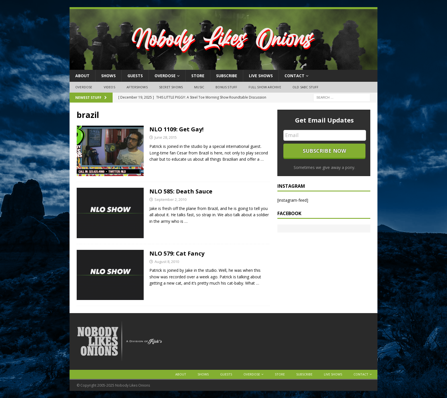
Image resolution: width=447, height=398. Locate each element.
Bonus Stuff (226, 87)
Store (197, 75)
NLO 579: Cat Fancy (176, 253)
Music (199, 87)
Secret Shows (171, 87)
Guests (135, 75)
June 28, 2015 (166, 137)
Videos (109, 87)
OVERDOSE (165, 75)
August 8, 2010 (167, 261)
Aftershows (137, 87)
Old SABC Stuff (305, 87)
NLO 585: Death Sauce (180, 191)
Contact (294, 75)
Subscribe (226, 75)
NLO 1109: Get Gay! (176, 129)
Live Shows (261, 75)
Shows (108, 75)
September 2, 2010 (170, 199)
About (82, 75)
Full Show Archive (265, 87)
